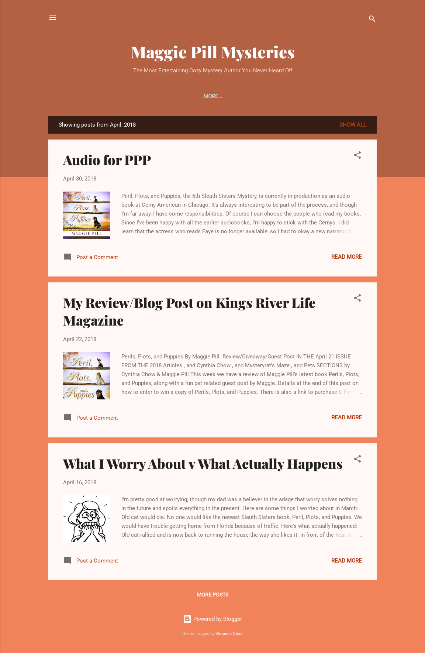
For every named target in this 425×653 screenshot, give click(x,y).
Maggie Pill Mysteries (213, 51)
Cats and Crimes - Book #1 (159, 96)
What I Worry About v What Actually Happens (203, 463)
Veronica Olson (229, 633)
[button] (357, 156)
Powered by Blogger (212, 619)
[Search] (372, 20)
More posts (212, 595)
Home (100, 96)
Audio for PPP (107, 159)
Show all (352, 124)
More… (323, 96)
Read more (346, 257)
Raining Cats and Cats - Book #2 (254, 96)
